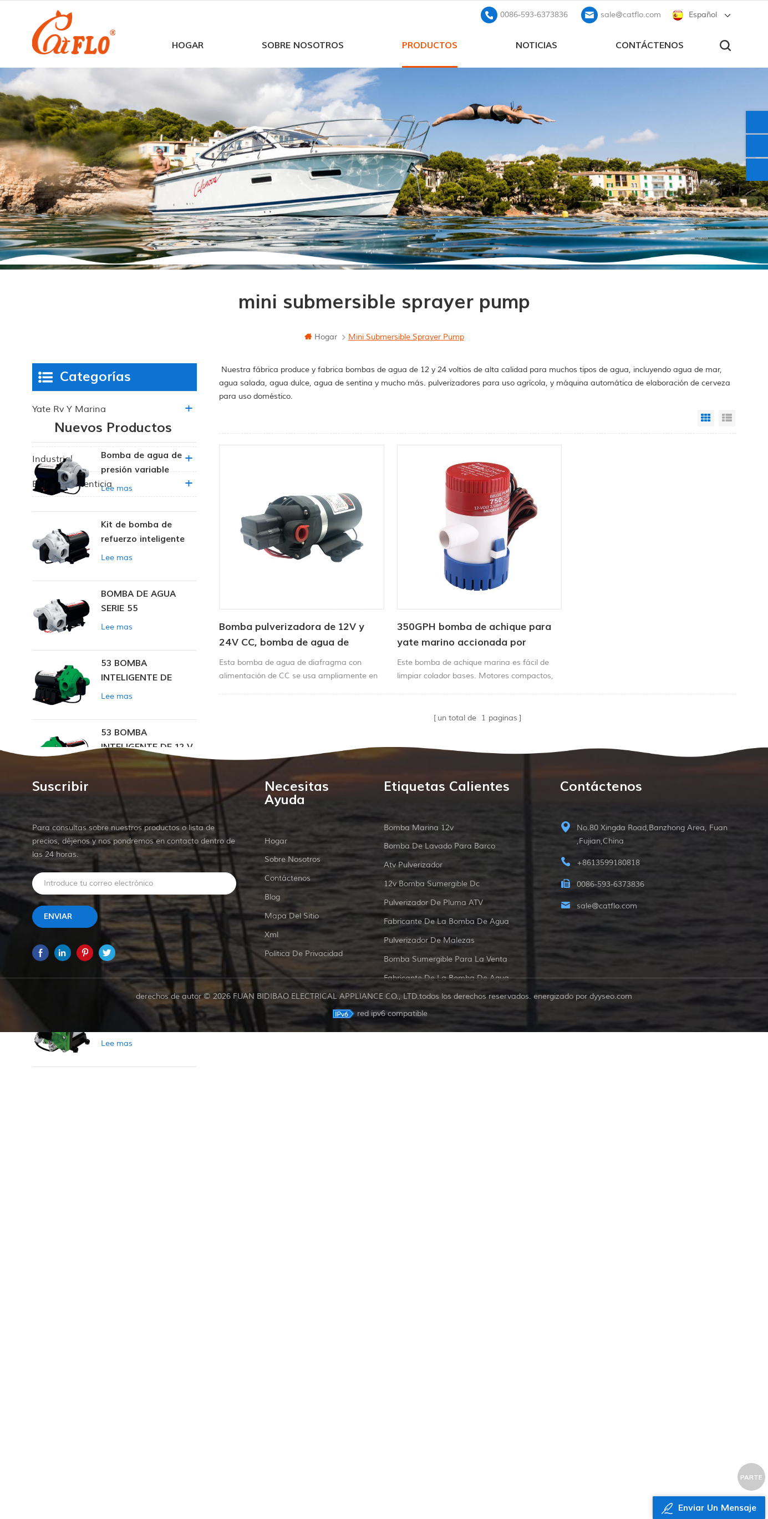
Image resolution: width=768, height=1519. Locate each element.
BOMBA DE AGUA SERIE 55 (138, 700)
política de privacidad (304, 1395)
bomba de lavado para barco (439, 1287)
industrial (52, 459)
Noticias (536, 44)
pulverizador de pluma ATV (433, 1344)
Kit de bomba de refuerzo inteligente (143, 631)
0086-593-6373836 (534, 14)
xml (271, 1376)
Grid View (706, 418)
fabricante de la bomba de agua (446, 1363)
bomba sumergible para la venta (445, 1400)
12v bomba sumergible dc (432, 1325)
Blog (272, 1338)
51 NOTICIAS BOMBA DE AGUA (146, 1047)
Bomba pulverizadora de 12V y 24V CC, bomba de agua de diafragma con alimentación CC (294, 631)
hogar (188, 44)
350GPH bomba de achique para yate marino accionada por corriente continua (470, 631)
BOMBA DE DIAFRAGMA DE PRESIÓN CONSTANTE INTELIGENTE (148, 978)
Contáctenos (650, 44)
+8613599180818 (608, 1304)
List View (727, 418)
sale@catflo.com (631, 14)
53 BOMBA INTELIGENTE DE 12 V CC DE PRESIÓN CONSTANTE (147, 840)
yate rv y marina (69, 409)
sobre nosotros (303, 44)
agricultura (55, 434)
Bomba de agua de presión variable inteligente (141, 562)
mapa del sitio (292, 1357)
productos (429, 44)
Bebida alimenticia (72, 484)
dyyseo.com (610, 1483)
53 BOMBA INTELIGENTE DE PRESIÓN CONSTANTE (148, 770)
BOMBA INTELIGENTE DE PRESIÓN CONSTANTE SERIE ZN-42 (147, 1117)
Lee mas (117, 587)
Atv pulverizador (413, 1306)
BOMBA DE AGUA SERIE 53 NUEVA (138, 908)
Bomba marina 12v (419, 1269)
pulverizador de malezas (429, 1381)
